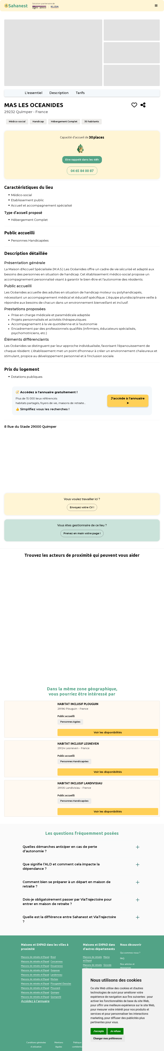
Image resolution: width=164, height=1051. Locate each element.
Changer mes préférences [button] (107, 1038)
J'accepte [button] (98, 1031)
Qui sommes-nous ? (130, 952)
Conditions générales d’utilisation (36, 1044)
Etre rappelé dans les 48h (82, 159)
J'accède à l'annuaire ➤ (128, 401)
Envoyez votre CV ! (82, 507)
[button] (156, 5)
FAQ (122, 958)
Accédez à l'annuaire (35, 1001)
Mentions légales (58, 1044)
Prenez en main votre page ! (82, 533)
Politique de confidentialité (78, 1044)
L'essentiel (33, 93)
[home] (16, 5)
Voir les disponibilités (108, 732)
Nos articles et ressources (127, 966)
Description (59, 93)
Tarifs (80, 93)
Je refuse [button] (115, 1031)
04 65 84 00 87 (82, 171)
